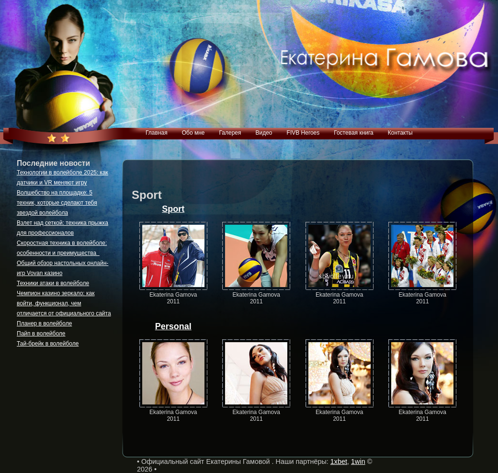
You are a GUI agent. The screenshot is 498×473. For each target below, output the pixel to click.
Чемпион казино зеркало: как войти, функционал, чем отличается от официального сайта (64, 303)
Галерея (230, 132)
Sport (173, 209)
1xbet (338, 461)
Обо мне (193, 132)
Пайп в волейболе (41, 333)
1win (358, 461)
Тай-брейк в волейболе (48, 343)
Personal (173, 326)
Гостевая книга (354, 132)
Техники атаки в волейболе (53, 283)
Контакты (400, 132)
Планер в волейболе (44, 323)
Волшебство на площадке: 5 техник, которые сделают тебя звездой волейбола (57, 202)
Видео (263, 132)
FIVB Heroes (303, 132)
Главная (157, 132)
